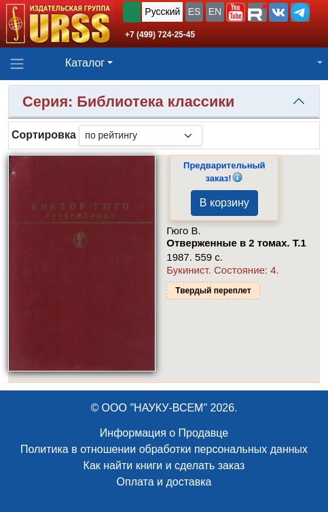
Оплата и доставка (164, 482)
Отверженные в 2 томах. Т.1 (236, 243)
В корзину (224, 202)
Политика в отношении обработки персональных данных (164, 449)
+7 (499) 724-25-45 (160, 34)
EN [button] (214, 11)
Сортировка (44, 135)
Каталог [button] (85, 63)
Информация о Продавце (164, 433)
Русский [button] (162, 11)
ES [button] (194, 11)
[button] (235, 12)
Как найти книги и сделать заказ (164, 465)
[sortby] (140, 135)
